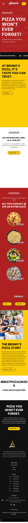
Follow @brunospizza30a (14, 390)
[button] (3, 4)
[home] (14, 3)
